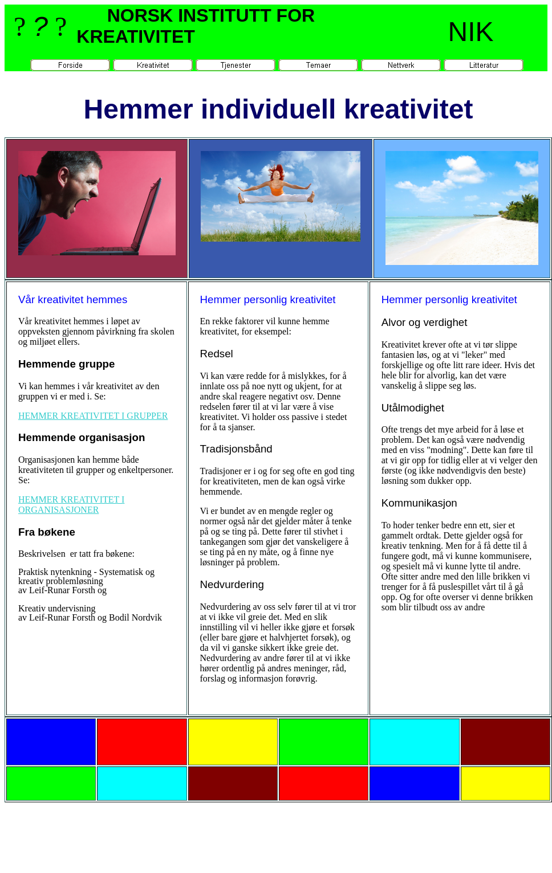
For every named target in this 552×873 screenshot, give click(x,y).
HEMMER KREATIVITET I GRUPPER (93, 416)
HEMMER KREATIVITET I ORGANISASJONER (71, 505)
